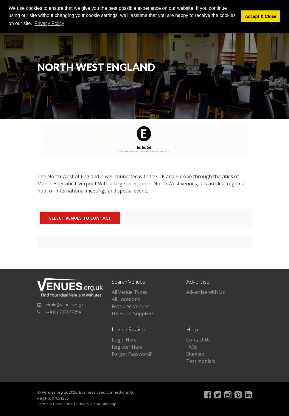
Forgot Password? (132, 354)
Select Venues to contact (80, 218)
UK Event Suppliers (133, 313)
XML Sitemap (104, 403)
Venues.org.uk (55, 392)
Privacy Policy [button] (49, 23)
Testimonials (200, 361)
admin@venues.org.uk (65, 305)
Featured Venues (131, 306)
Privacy (82, 403)
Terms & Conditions (54, 403)
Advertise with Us (205, 292)
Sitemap (195, 354)
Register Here (127, 347)
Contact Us (198, 339)
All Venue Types (129, 292)
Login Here (124, 339)
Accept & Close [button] (260, 16)
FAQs (192, 347)
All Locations (126, 299)
